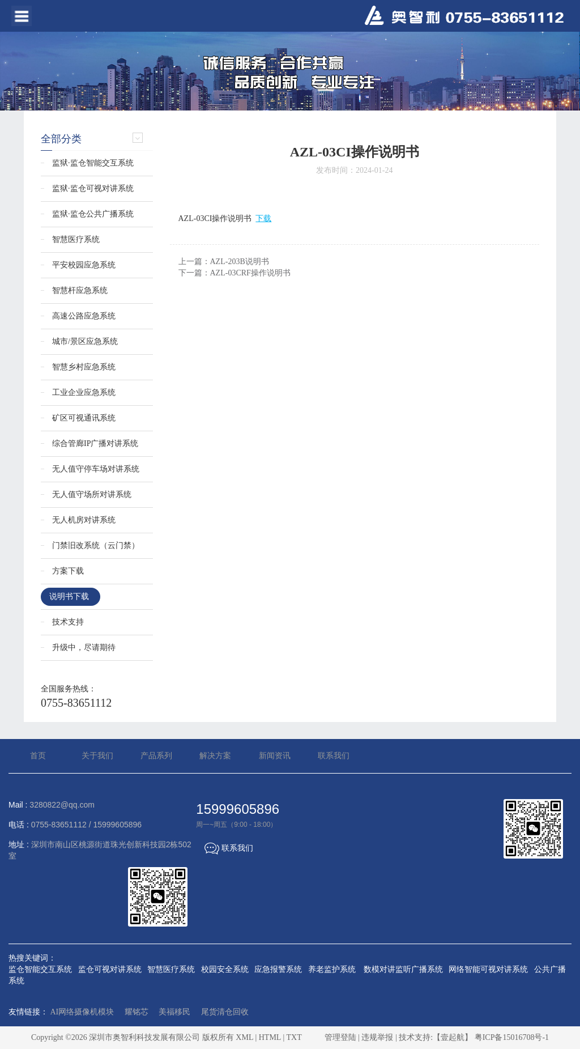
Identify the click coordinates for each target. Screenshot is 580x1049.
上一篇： (223, 261)
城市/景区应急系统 (85, 341)
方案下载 (68, 571)
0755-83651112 (76, 702)
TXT (293, 1037)
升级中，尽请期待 (84, 647)
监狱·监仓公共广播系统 (93, 214)
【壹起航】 (452, 1037)
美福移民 (174, 1012)
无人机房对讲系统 (84, 520)
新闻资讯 (275, 755)
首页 (38, 755)
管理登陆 (340, 1037)
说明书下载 (69, 596)
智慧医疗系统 (76, 239)
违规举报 (377, 1037)
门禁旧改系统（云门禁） (95, 545)
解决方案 (215, 755)
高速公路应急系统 (84, 316)
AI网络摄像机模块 (82, 1012)
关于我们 (97, 755)
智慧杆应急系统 (80, 290)
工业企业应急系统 (84, 392)
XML (244, 1037)
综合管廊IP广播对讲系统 (95, 443)
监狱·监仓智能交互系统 (93, 163)
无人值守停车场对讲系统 (95, 469)
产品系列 (156, 755)
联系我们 (333, 755)
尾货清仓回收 (225, 1012)
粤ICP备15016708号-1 (512, 1037)
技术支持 (68, 622)
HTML (270, 1037)
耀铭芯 (136, 1012)
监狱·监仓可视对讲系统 (93, 188)
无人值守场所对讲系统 (91, 494)
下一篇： (234, 273)
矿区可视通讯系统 (84, 418)
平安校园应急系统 (84, 265)
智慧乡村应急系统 (84, 367)
